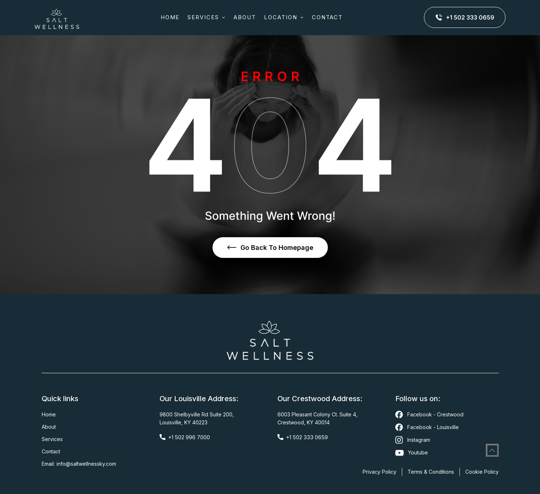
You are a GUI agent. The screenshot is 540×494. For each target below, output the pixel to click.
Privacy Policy (379, 472)
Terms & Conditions (431, 472)
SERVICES (203, 17)
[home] (56, 17)
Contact (51, 451)
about (245, 17)
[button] (206, 17)
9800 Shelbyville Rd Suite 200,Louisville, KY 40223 (197, 418)
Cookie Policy (482, 472)
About (49, 427)
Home (170, 17)
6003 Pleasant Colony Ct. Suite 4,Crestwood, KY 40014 (317, 418)
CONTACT (327, 17)
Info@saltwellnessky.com (86, 464)
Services (52, 439)
